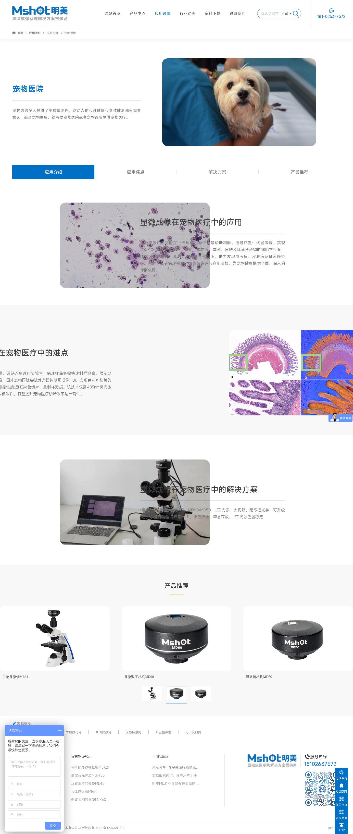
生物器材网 (74, 732)
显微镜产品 (81, 756)
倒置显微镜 (163, 732)
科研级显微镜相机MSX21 (90, 767)
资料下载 (212, 13)
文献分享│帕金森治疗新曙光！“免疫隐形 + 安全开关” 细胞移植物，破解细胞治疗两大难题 (176, 767)
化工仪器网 (193, 732)
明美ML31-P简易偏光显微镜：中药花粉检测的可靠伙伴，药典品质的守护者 (176, 783)
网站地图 (334, 828)
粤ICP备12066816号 (110, 828)
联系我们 (237, 13)
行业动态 (187, 13)
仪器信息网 (133, 732)
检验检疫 (52, 33)
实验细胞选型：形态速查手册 (174, 775)
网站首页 (112, 13)
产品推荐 (299, 172)
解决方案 (217, 172)
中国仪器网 (104, 732)
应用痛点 (135, 172)
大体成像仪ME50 (84, 791)
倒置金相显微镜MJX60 (88, 799)
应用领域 (162, 13)
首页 (17, 33)
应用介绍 (53, 172)
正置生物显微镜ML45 (87, 783)
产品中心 (137, 13)
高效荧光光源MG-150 (88, 775)
